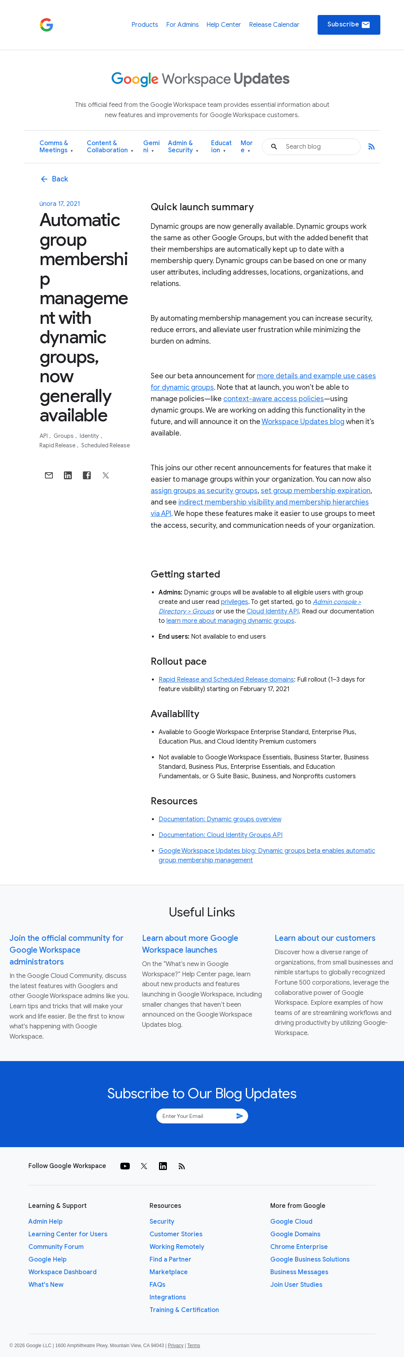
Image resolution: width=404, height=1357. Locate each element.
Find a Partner (170, 1260)
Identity (90, 435)
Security (162, 1222)
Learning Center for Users (67, 1234)
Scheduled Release (105, 445)
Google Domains (295, 1234)
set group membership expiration (315, 490)
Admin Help (45, 1222)
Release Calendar (274, 25)
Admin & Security (183, 147)
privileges (234, 602)
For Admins (182, 25)
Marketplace (169, 1272)
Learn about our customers (325, 938)
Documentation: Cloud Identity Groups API (220, 835)
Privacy (175, 1345)
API (44, 435)
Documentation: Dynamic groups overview (220, 819)
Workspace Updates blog (303, 421)
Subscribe (348, 25)
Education (221, 147)
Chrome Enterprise (299, 1247)
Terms (193, 1345)
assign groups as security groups (204, 490)
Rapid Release (58, 445)
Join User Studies (296, 1285)
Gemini (151, 147)
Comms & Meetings (56, 147)
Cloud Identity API (273, 611)
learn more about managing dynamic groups (230, 621)
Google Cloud (291, 1222)
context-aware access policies (273, 398)
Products (144, 25)
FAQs (157, 1285)
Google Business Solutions (310, 1260)
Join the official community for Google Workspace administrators (66, 950)
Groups (64, 435)
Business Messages (299, 1272)
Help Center (223, 25)
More (247, 147)
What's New (46, 1285)
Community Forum (56, 1247)
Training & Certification (184, 1310)
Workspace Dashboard (62, 1272)
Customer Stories (176, 1234)
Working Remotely (177, 1247)
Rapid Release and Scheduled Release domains (226, 680)
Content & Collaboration (110, 147)
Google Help (47, 1260)
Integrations (168, 1297)
